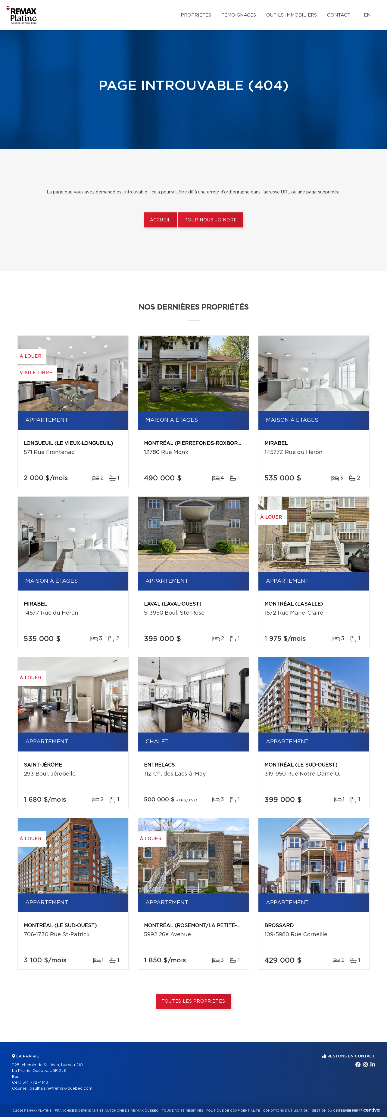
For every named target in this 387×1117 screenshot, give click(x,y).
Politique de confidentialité (233, 1110)
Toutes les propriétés (193, 1001)
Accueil (160, 220)
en (367, 15)
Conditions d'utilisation (285, 1110)
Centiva (370, 1110)
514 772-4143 (35, 1083)
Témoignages (238, 15)
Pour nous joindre (210, 220)
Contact (338, 15)
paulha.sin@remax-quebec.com (61, 1089)
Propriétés (196, 15)
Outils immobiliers (291, 15)
